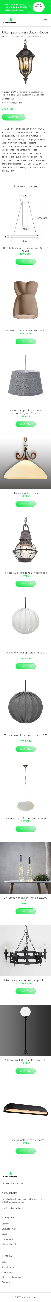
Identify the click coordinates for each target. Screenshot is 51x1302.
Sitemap (6, 1282)
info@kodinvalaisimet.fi (13, 1208)
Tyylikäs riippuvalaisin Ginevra (25, 493)
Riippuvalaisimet (9, 94)
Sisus (4, 1234)
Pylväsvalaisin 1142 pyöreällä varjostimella (25, 1060)
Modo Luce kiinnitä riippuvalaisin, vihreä (25, 330)
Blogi (4, 1262)
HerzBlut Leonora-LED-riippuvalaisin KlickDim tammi (25, 249)
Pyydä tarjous (38, 5)
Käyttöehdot (8, 1272)
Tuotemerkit (7, 1239)
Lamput (5, 1223)
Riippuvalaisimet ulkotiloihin (31, 94)
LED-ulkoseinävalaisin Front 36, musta (25, 1140)
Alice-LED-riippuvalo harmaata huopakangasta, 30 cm (25, 412)
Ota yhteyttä (8, 1267)
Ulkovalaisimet (21, 92)
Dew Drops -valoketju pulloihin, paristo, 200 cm (25, 899)
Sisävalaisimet (35, 92)
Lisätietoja (13, 117)
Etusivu (5, 36)
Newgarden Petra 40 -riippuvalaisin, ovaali (26, 818)
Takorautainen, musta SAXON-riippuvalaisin (25, 980)
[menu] (46, 20)
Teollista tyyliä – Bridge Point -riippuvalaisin (25, 572)
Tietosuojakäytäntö (11, 1277)
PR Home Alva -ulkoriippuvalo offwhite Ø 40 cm (25, 654)
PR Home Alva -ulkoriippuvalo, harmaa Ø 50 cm (25, 737)
